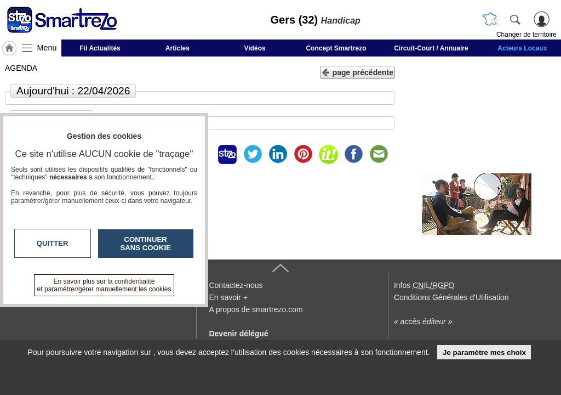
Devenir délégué (238, 333)
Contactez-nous (235, 285)
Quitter (52, 243)
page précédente (357, 71)
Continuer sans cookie (146, 243)
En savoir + (228, 297)
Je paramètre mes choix (484, 352)
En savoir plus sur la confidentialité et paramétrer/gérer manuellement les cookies (104, 285)
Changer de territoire (526, 34)
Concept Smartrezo (336, 48)
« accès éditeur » (423, 321)
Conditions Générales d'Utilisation (451, 297)
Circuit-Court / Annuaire (431, 48)
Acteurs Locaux (522, 48)
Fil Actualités (100, 48)
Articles (177, 48)
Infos (424, 285)
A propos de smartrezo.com (255, 309)
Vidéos (255, 48)
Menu (47, 47)
